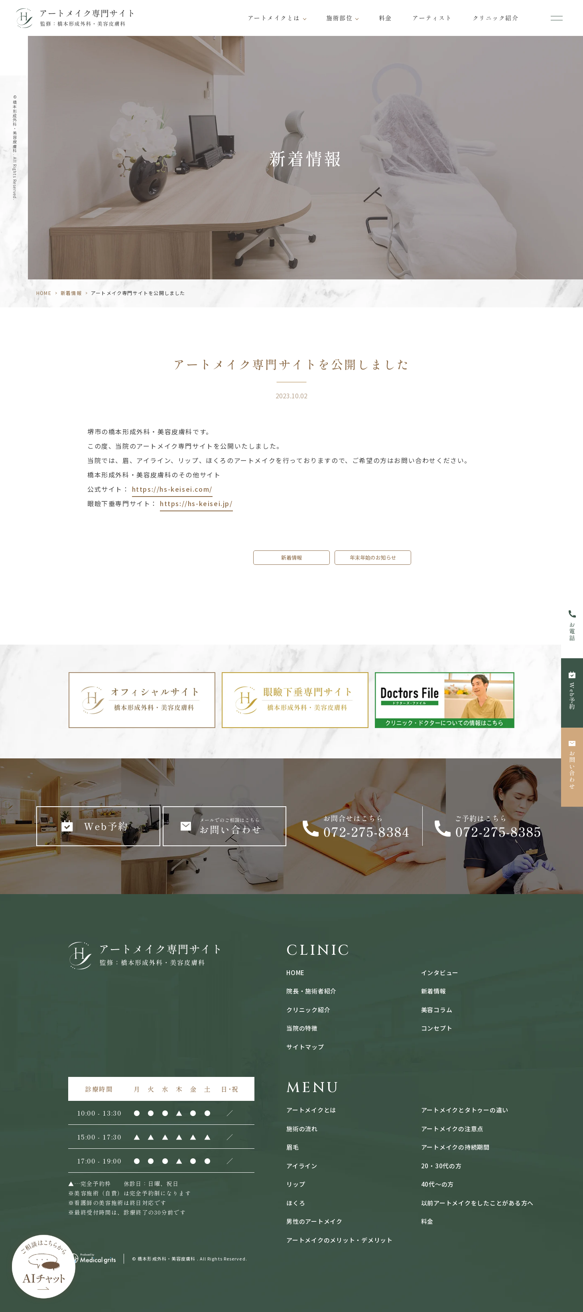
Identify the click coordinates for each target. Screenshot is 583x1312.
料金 (385, 18)
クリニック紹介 (496, 18)
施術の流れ (302, 1128)
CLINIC (318, 950)
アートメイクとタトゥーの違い (465, 1110)
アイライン (301, 1166)
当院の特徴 (302, 1028)
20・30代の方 (441, 1166)
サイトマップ (305, 1047)
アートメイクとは (274, 18)
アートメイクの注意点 (452, 1128)
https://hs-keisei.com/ (172, 489)
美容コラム (437, 1009)
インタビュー (440, 972)
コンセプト (437, 1028)
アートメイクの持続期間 (455, 1147)
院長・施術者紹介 (311, 991)
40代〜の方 (437, 1184)
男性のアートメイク (314, 1221)
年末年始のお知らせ (373, 557)
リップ (295, 1184)
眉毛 (292, 1147)
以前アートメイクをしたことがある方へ (477, 1203)
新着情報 (71, 292)
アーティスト (432, 18)
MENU (313, 1087)
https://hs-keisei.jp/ (196, 503)
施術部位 (339, 18)
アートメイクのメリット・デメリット (339, 1240)
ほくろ (295, 1203)
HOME (43, 292)
